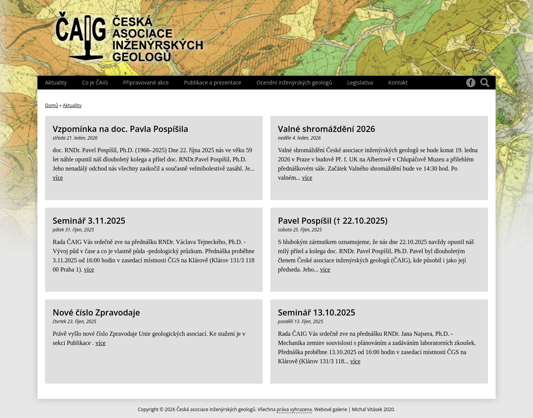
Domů (51, 105)
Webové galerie (330, 409)
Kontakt (398, 82)
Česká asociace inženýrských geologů (215, 409)
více (58, 177)
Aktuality (56, 82)
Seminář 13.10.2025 (316, 312)
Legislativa (360, 82)
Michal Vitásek (367, 409)
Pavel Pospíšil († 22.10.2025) (333, 220)
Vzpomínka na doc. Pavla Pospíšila (120, 128)
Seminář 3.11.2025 (89, 220)
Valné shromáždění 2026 (326, 128)
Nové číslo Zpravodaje (96, 312)
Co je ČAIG (95, 82)
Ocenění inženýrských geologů (294, 82)
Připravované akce (146, 82)
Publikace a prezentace (212, 82)
